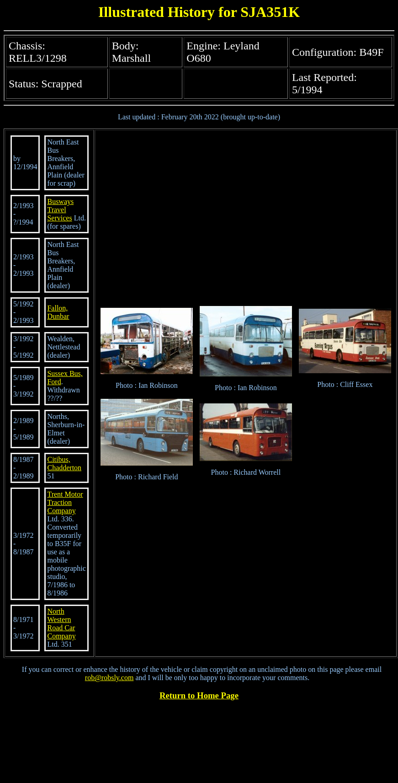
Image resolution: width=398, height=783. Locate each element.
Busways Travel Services (60, 210)
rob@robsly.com (109, 677)
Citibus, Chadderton (64, 464)
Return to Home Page (199, 695)
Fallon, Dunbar (58, 312)
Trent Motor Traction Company (65, 502)
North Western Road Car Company (61, 623)
